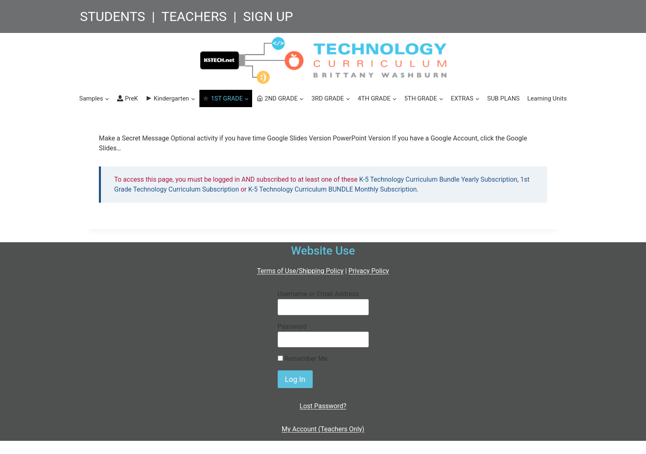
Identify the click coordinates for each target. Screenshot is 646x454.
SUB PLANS (503, 98)
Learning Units (547, 98)
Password (292, 326)
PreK (127, 98)
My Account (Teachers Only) (323, 429)
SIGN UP (268, 16)
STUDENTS (112, 16)
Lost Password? (323, 406)
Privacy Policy (369, 271)
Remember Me (303, 359)
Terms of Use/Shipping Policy (300, 271)
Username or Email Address (318, 294)
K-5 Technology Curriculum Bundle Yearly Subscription (438, 179)
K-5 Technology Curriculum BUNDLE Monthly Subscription (332, 189)
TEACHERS (194, 16)
